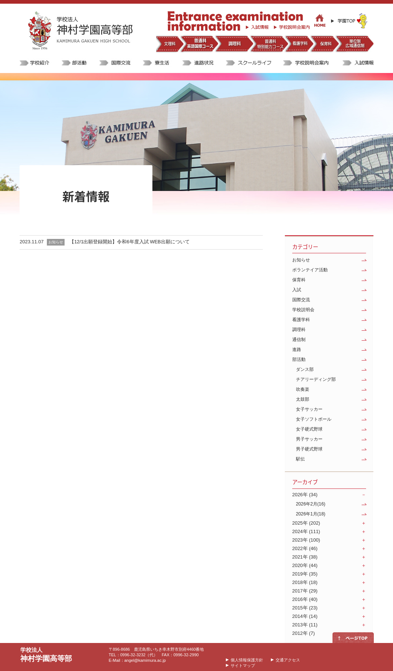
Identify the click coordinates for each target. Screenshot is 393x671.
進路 (296, 349)
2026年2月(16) (310, 504)
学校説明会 (303, 309)
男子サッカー (309, 439)
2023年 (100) (306, 540)
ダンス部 (305, 369)
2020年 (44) (304, 565)
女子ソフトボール (313, 419)
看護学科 (301, 319)
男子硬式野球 (309, 449)
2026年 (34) (304, 494)
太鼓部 (302, 399)
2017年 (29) (304, 591)
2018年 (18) (304, 582)
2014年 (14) (304, 616)
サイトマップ (243, 665)
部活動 (299, 359)
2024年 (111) (306, 531)
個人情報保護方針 (247, 660)
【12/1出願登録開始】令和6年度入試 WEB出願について (129, 241)
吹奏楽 (302, 389)
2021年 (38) (304, 557)
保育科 (299, 279)
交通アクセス (288, 660)
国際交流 (301, 299)
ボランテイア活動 (310, 269)
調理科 (299, 329)
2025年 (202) (306, 523)
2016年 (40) (304, 599)
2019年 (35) (304, 574)
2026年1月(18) (310, 514)
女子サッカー (309, 409)
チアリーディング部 (316, 379)
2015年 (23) (304, 608)
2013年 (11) (304, 624)
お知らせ (301, 260)
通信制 (299, 339)
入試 (296, 289)
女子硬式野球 (309, 429)
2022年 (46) (304, 548)
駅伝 (300, 459)
